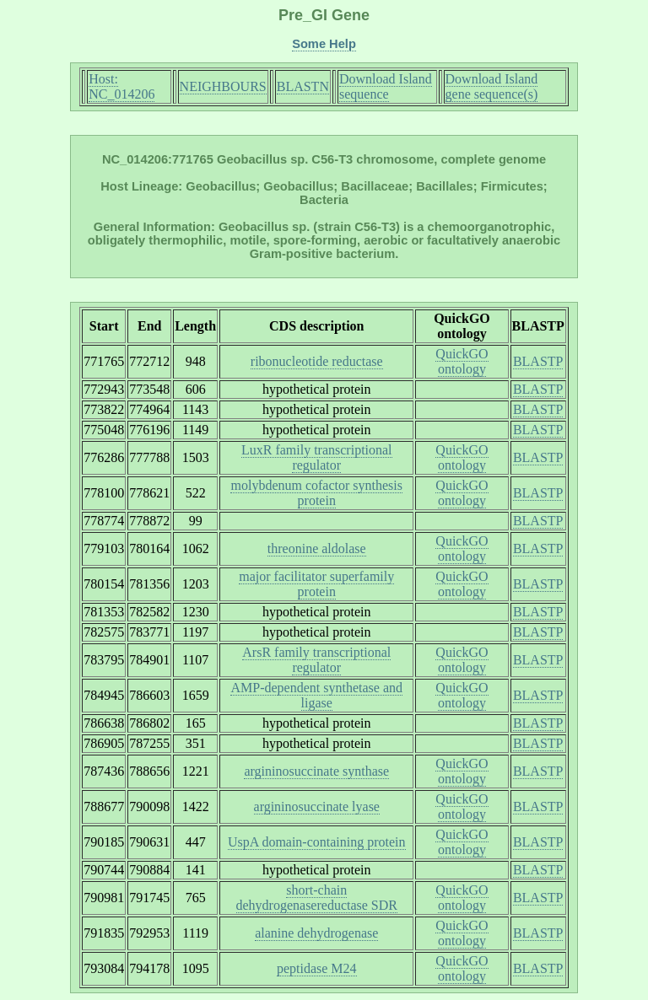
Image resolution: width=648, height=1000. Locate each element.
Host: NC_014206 (121, 86)
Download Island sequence (385, 86)
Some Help (324, 44)
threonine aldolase (316, 548)
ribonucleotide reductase (317, 361)
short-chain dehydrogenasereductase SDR (317, 897)
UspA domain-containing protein (317, 842)
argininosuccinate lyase (317, 806)
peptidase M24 (317, 968)
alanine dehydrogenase (316, 933)
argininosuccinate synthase (316, 771)
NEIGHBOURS (223, 86)
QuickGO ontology (461, 361)
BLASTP (538, 361)
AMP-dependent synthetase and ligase (316, 695)
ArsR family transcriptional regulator (316, 660)
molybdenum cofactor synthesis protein (316, 493)
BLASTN (303, 86)
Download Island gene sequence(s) (492, 86)
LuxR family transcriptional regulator (316, 457)
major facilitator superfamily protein (316, 584)
